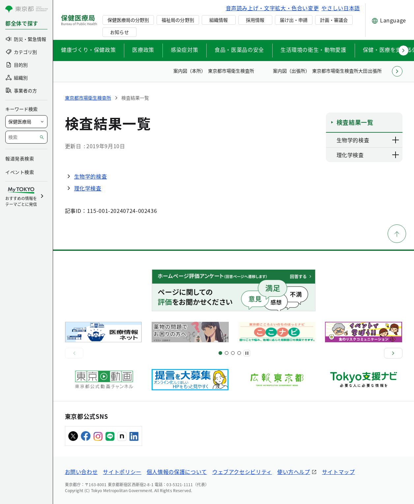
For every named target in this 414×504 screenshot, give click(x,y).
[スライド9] (233, 353)
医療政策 (143, 49)
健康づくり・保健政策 (88, 49)
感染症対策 (184, 49)
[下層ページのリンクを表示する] (396, 140)
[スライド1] (220, 353)
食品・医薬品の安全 (239, 49)
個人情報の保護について (177, 472)
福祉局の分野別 (178, 20)
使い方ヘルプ (293, 472)
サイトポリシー (122, 472)
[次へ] (393, 353)
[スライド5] (226, 353)
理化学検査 (88, 188)
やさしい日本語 (340, 8)
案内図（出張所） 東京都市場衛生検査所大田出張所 (327, 70)
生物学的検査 (90, 176)
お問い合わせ (81, 472)
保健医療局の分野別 (128, 20)
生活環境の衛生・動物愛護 (313, 49)
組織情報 (218, 20)
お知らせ (119, 32)
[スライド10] (239, 353)
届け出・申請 (294, 20)
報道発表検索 (19, 158)
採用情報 (255, 20)
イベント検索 (19, 172)
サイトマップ (338, 472)
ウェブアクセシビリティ (242, 472)
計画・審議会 (334, 20)
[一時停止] (247, 353)
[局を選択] (26, 121)
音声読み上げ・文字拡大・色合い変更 (272, 8)
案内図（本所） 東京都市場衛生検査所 (213, 70)
